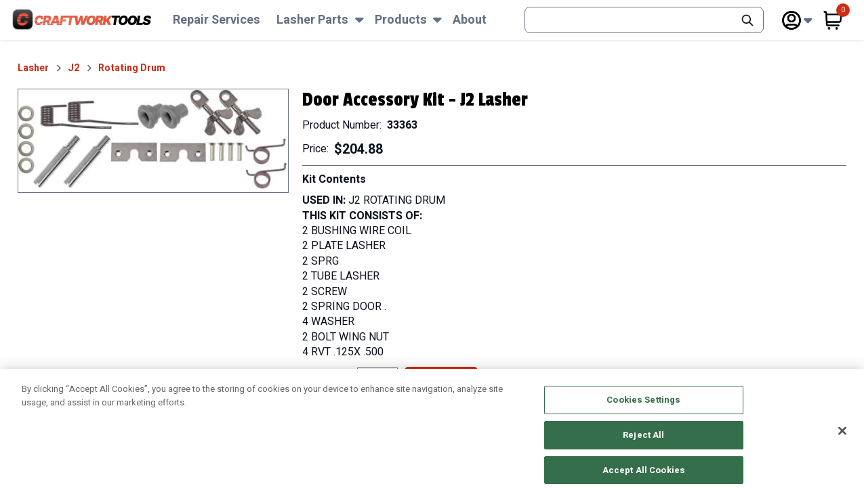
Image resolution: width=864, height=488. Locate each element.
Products (401, 20)
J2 (73, 68)
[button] (153, 141)
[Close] (842, 439)
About (470, 20)
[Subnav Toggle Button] (359, 20)
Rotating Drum (131, 68)
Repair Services (216, 20)
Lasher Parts (312, 20)
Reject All (643, 443)
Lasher (33, 68)
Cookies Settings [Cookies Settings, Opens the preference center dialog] (643, 407)
